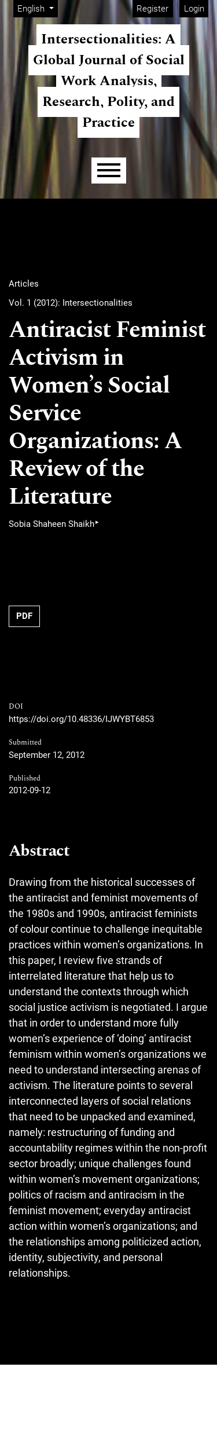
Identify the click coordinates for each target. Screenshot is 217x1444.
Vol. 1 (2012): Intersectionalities (71, 303)
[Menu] (108, 170)
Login (194, 8)
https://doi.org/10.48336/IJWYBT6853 (81, 719)
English (37, 8)
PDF (24, 616)
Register (152, 8)
